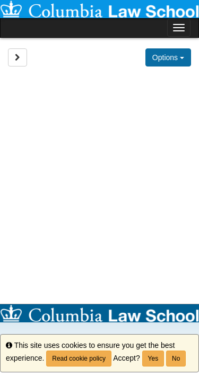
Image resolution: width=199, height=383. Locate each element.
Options (168, 57)
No (176, 358)
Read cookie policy (79, 358)
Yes (153, 358)
